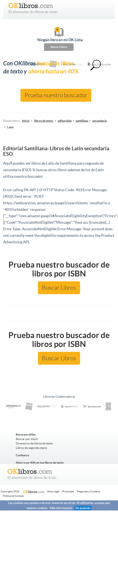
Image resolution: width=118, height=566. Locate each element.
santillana (82, 120)
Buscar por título (27, 439)
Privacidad (68, 491)
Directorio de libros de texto (34, 443)
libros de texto (43, 120)
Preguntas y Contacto (88, 491)
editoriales (65, 120)
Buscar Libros (59, 47)
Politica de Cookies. (13, 495)
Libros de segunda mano (31, 448)
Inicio (26, 120)
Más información (61, 508)
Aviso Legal (53, 491)
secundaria (99, 120)
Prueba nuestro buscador (55, 95)
